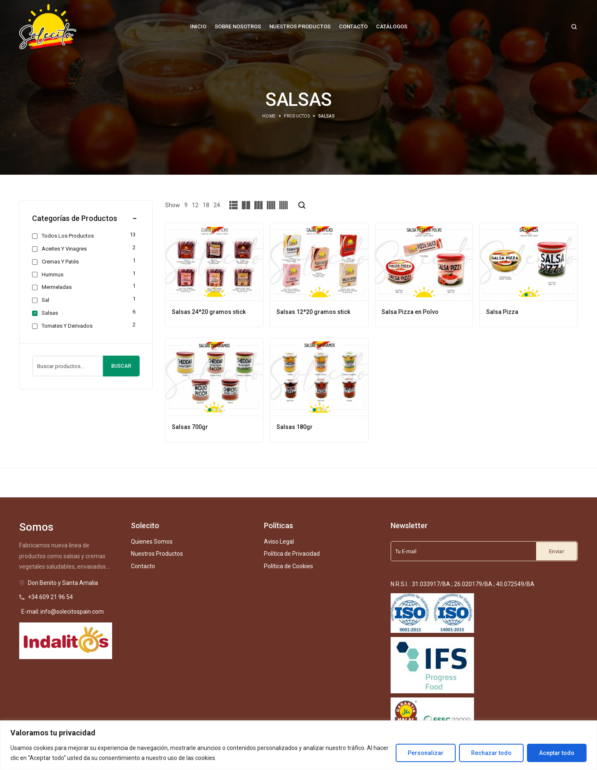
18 (206, 205)
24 (216, 205)
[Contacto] (353, 26)
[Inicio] (198, 26)
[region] (298, 745)
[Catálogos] (391, 26)
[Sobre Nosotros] (238, 26)
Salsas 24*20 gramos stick (209, 312)
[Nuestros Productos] (300, 26)
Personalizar (426, 753)
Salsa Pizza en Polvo (410, 312)
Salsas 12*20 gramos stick (313, 312)
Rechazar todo (491, 753)
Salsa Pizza (502, 312)
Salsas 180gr (294, 427)
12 (195, 205)
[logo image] (48, 26)
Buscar (121, 366)
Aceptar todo (556, 753)
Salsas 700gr (190, 427)
